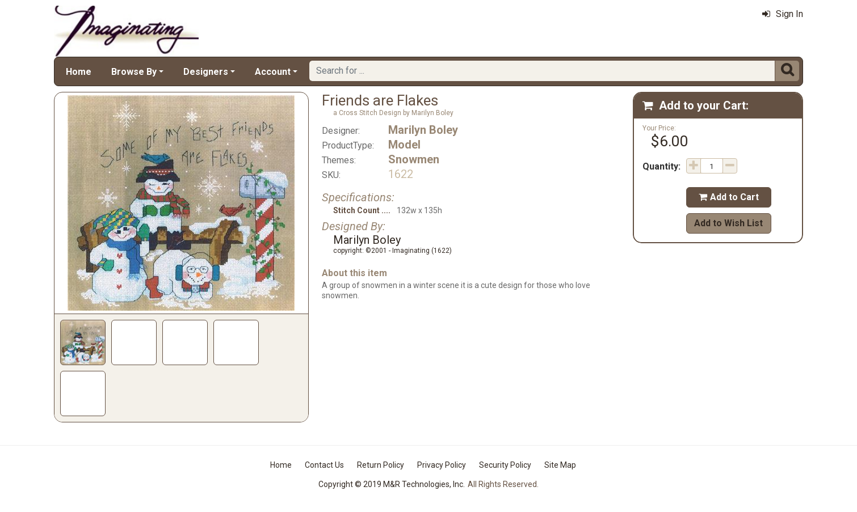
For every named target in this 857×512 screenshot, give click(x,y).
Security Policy (505, 464)
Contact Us (324, 464)
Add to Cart (729, 197)
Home (78, 71)
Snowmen (413, 159)
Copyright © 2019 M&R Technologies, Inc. (391, 484)
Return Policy (380, 464)
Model (404, 144)
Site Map (560, 464)
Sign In (782, 14)
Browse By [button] (134, 71)
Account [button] (273, 71)
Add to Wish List (728, 223)
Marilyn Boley (423, 130)
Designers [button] (205, 71)
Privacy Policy (441, 464)
